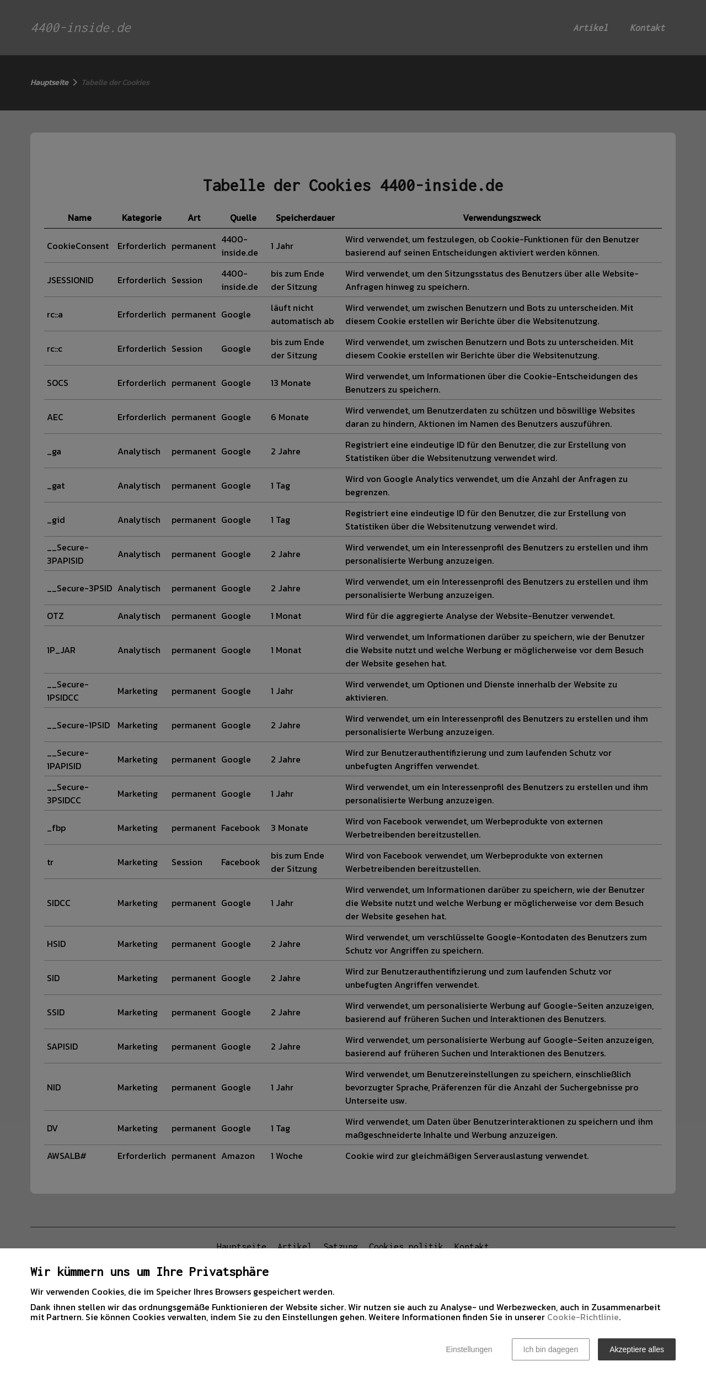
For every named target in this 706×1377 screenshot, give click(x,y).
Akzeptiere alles (636, 1349)
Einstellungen (469, 1349)
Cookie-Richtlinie (583, 1316)
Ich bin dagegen (551, 1349)
